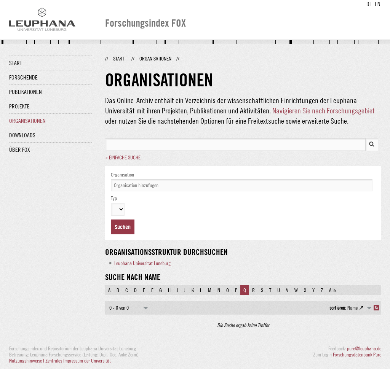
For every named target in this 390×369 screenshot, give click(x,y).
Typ (114, 198)
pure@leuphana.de (364, 348)
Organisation (122, 175)
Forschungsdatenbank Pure (357, 355)
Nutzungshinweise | (27, 361)
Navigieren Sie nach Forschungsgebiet (323, 110)
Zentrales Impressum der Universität (78, 361)
